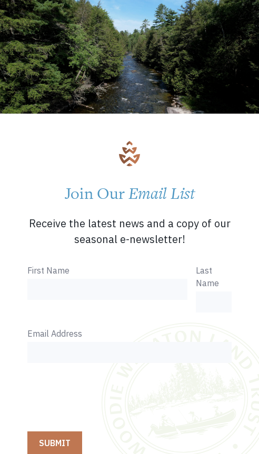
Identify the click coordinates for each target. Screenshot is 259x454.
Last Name (207, 276)
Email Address (54, 333)
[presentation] (107, 398)
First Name (48, 270)
